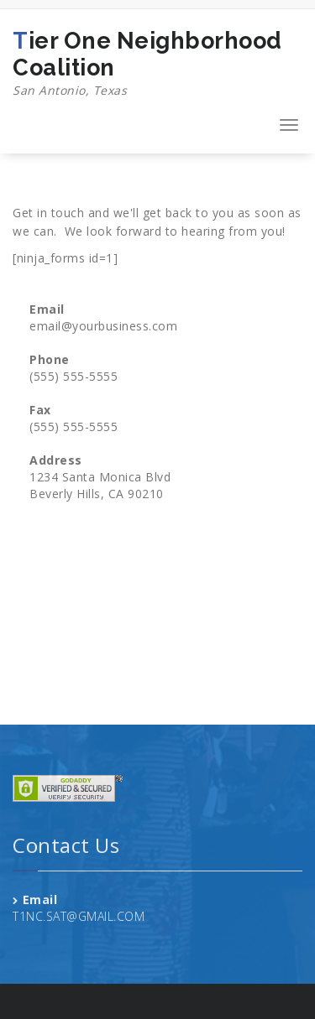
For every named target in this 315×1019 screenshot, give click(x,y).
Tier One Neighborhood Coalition (157, 64)
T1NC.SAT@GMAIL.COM (78, 916)
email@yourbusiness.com (103, 326)
